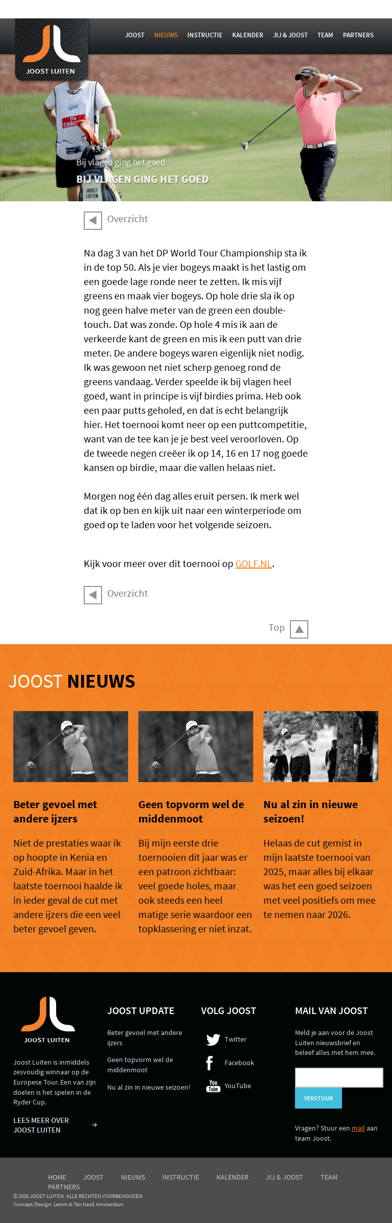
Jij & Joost (290, 35)
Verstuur (318, 1098)
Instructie (205, 35)
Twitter (236, 1039)
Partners (358, 35)
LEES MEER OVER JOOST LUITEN (41, 1125)
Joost (134, 35)
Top (276, 627)
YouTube (238, 1085)
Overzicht (127, 218)
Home (57, 1177)
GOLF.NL (253, 563)
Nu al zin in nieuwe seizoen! (148, 1087)
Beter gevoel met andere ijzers (55, 811)
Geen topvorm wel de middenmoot (191, 811)
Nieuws (166, 35)
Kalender (247, 35)
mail (358, 1128)
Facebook (239, 1062)
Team (325, 35)
